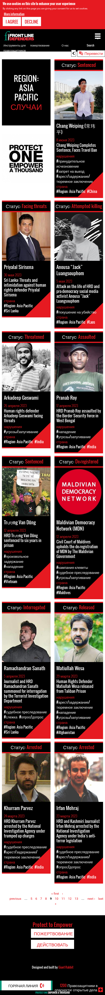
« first (55, 893)
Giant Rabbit (65, 967)
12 (70, 898)
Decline (31, 21)
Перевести (93, 53)
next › (91, 898)
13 (76, 898)
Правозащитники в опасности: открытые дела (76, 987)
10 (56, 898)
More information (14, 14)
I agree (12, 21)
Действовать (52, 944)
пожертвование (40, 45)
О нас (65, 45)
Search (90, 45)
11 (63, 898)
